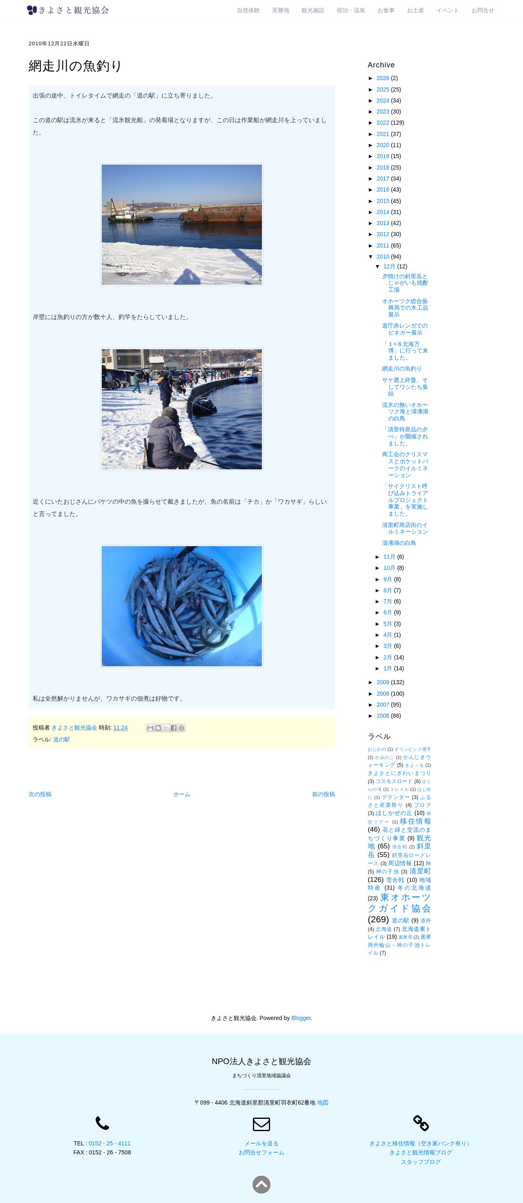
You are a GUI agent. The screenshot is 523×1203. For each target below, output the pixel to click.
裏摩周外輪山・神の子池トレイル (399, 945)
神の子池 (387, 872)
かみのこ (384, 757)
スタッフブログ (421, 1161)
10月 (390, 568)
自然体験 (248, 10)
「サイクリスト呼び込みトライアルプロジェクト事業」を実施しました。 (405, 500)
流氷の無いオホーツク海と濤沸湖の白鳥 (405, 412)
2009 (384, 682)
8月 (388, 590)
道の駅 (61, 739)
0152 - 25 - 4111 (110, 1143)
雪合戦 (395, 880)
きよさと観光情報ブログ (420, 1152)
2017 (384, 178)
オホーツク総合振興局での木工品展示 (405, 308)
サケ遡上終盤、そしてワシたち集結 (405, 387)
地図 (323, 1102)
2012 (384, 234)
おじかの (377, 749)
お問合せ (483, 10)
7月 (388, 601)
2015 (384, 201)
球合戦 (399, 846)
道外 (425, 921)
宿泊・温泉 (351, 10)
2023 (384, 111)
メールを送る (261, 1143)
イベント (447, 10)
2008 (384, 693)
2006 (384, 715)
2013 (384, 223)
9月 (388, 579)
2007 (384, 704)
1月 (388, 668)
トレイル (399, 789)
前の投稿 (323, 794)
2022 (384, 122)
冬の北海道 (414, 887)
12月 (390, 266)
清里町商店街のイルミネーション (405, 528)
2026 (384, 78)
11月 (390, 557)
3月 (388, 646)
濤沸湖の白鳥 (399, 543)
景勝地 (280, 10)
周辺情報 (400, 863)
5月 (388, 623)
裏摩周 (405, 937)
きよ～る (414, 765)
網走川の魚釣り (402, 368)
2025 (384, 89)
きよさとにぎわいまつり (399, 773)
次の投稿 (40, 794)
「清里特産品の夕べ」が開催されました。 (405, 436)
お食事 (386, 10)
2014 (384, 212)
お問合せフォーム (261, 1152)
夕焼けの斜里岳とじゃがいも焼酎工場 (405, 283)
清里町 (420, 871)
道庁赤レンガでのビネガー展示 (405, 329)
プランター (396, 797)
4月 (388, 635)
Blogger (301, 1018)
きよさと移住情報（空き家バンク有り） (420, 1143)
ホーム (181, 794)
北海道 (383, 929)
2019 (384, 156)
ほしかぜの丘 (394, 813)
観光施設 (313, 10)
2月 (388, 657)
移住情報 (415, 821)
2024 (384, 100)
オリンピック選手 (412, 749)
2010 (384, 256)
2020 (384, 145)
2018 (384, 167)
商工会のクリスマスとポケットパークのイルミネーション (405, 464)
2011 (384, 245)
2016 (384, 189)
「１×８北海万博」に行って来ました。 (405, 351)
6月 (388, 612)
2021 (384, 134)
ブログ (422, 805)
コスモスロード (394, 781)
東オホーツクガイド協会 (399, 902)
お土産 (415, 10)
